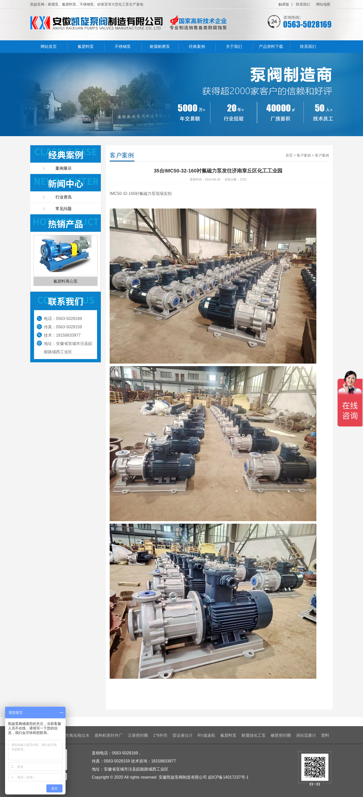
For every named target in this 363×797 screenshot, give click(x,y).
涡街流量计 (306, 735)
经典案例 (197, 46)
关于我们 (234, 46)
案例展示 (63, 168)
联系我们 (303, 4)
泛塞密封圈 (138, 735)
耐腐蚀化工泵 (253, 735)
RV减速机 (206, 735)
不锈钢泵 (123, 46)
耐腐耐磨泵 (160, 46)
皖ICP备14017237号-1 (228, 777)
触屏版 (284, 4)
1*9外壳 (160, 735)
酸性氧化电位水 (75, 735)
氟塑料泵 (86, 46)
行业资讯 (63, 197)
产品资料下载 (271, 46)
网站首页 (49, 46)
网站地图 (323, 4)
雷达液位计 (182, 735)
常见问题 (63, 208)
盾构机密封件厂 (109, 735)
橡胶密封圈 (281, 735)
